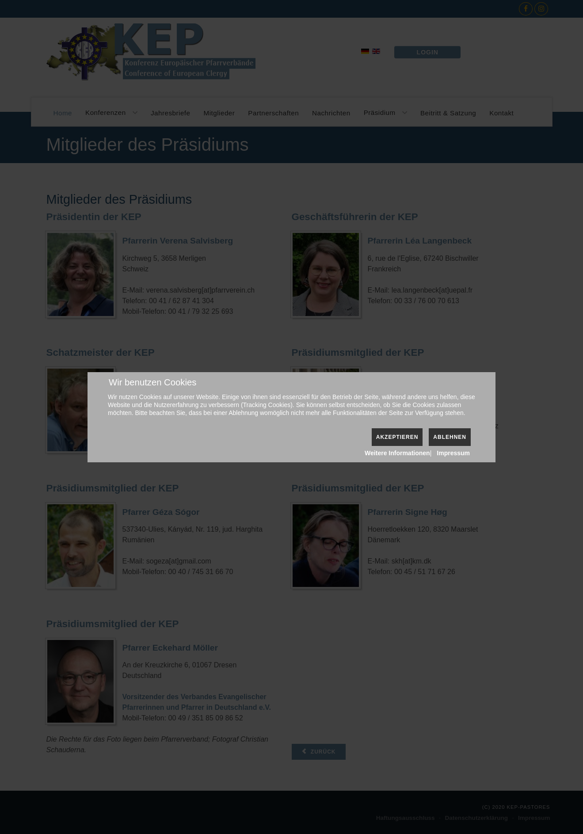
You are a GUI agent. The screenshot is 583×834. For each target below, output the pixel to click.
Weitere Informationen (397, 453)
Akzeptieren (397, 437)
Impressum (453, 453)
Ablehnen (449, 437)
